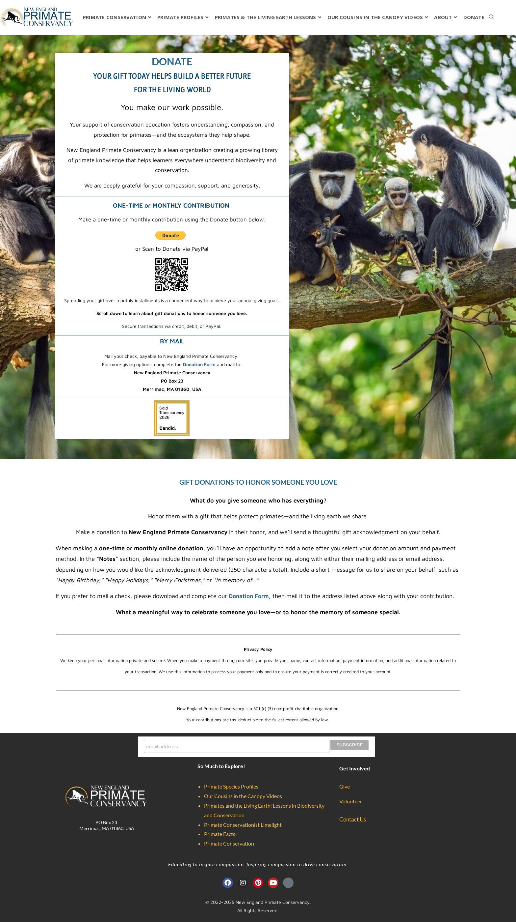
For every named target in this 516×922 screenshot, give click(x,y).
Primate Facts (219, 833)
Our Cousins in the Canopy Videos (243, 795)
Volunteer (350, 800)
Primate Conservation (229, 842)
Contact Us (352, 818)
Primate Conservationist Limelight (243, 824)
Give (344, 785)
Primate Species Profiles (231, 785)
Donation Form (200, 364)
